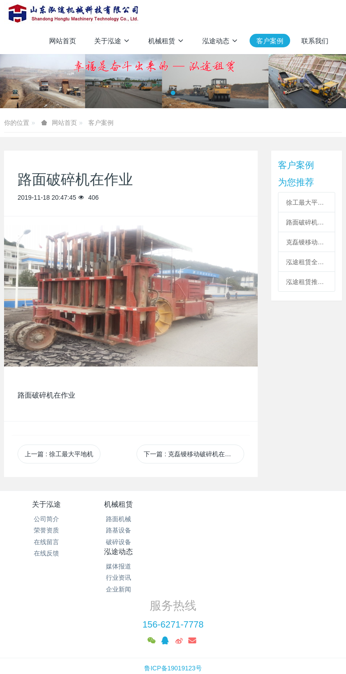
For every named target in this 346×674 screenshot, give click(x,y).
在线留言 (46, 542)
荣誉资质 (46, 530)
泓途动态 (215, 504)
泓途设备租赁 (173, 643)
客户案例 (101, 122)
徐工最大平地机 (306, 202)
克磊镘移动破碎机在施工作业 (306, 242)
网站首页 (62, 41)
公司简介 (46, 519)
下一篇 (194, 454)
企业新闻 (215, 542)
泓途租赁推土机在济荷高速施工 (306, 281)
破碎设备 (130, 542)
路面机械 (130, 519)
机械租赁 (130, 504)
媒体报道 (215, 519)
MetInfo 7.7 (158, 654)
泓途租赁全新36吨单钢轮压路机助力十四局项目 (306, 262)
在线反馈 (46, 553)
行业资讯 (215, 530)
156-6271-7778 (173, 588)
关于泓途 (46, 504)
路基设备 (130, 530)
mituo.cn (227, 654)
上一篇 (59, 454)
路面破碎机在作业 (306, 222)
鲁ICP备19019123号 (173, 632)
